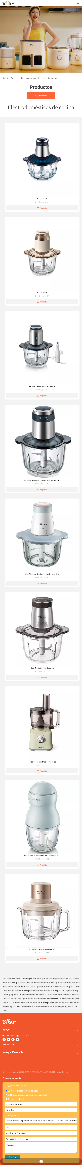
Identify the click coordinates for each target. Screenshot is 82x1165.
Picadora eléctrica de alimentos (42, 386)
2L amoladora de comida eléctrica (42, 949)
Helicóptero (42, 198)
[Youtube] (17, 1039)
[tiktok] (13, 1039)
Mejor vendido (41, 95)
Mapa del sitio (62, 1072)
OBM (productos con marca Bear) (22, 1090)
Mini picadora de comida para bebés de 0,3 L (42, 855)
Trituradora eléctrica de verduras (42, 761)
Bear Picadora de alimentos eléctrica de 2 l (42, 574)
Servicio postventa (15, 1098)
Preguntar (42, 208)
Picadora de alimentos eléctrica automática (42, 480)
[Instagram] (8, 1039)
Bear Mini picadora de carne (42, 668)
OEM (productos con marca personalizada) (26, 1094)
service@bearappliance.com (17, 1035)
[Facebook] (4, 1039)
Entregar (12, 1157)
